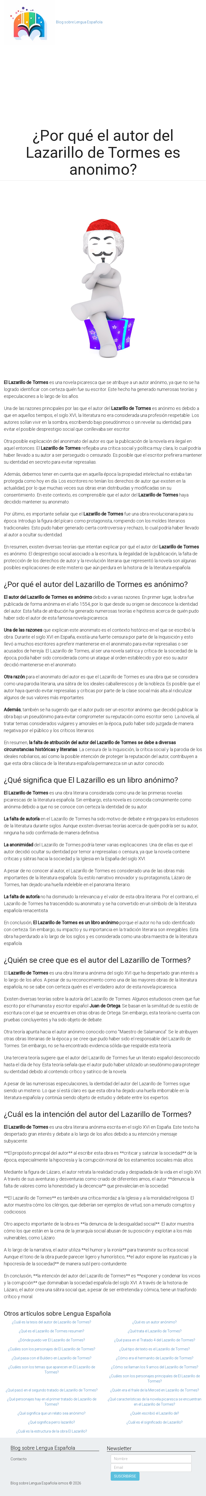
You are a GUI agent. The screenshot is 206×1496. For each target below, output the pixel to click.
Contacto (19, 1459)
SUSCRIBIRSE (125, 1476)
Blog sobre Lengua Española (79, 22)
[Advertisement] (103, 83)
